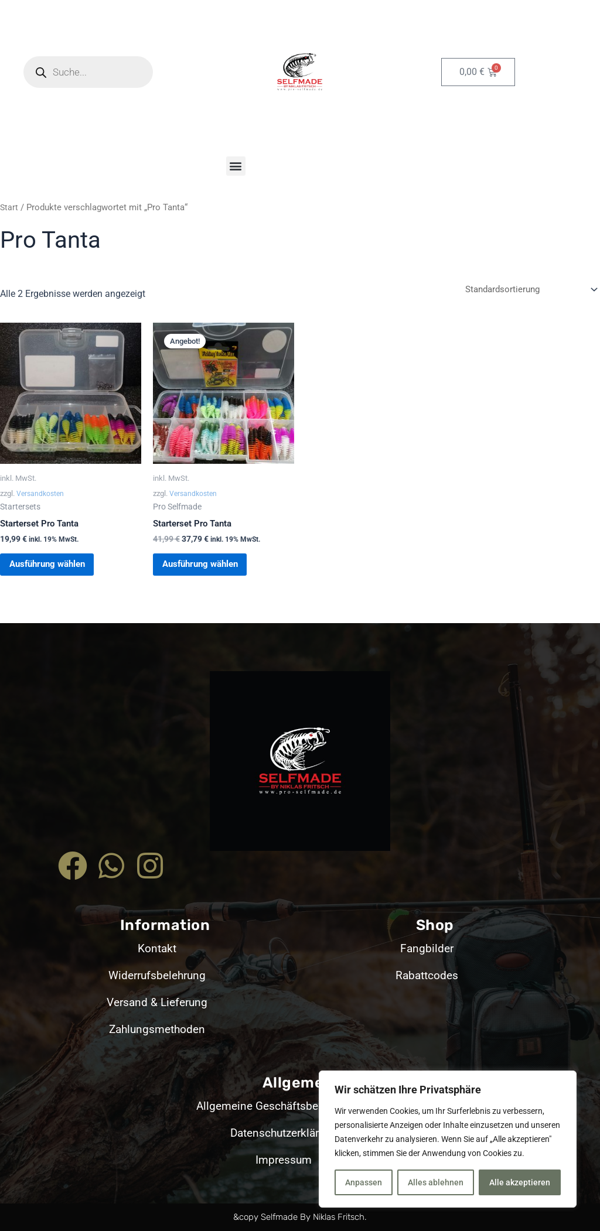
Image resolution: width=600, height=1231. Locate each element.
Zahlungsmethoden (157, 1029)
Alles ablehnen (435, 1182)
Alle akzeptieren (519, 1182)
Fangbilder (427, 948)
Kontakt (157, 948)
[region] (448, 1139)
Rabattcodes (427, 975)
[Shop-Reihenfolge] (527, 290)
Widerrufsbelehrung (157, 975)
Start (9, 207)
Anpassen (363, 1182)
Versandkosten (41, 495)
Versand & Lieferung (157, 1002)
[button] (236, 166)
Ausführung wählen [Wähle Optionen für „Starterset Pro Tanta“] (59, 570)
